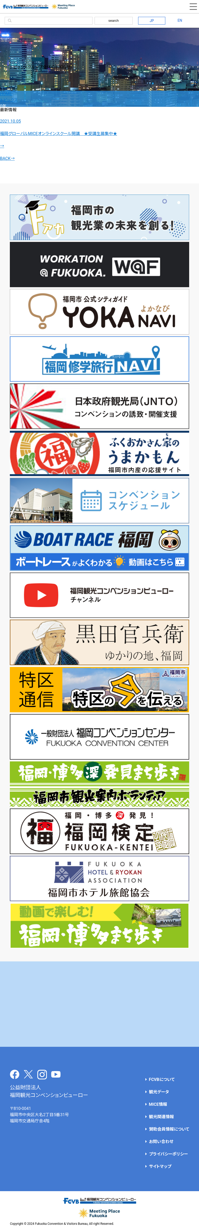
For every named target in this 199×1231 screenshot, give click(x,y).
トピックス (9, 100)
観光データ (159, 1091)
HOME (6, 93)
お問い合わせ (161, 1141)
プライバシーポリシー (168, 1154)
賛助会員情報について (169, 1129)
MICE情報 (158, 1104)
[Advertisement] (99, 1004)
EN (179, 20)
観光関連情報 (161, 1116)
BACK (7, 158)
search (113, 21)
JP (152, 21)
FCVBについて (162, 1079)
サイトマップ (160, 1166)
